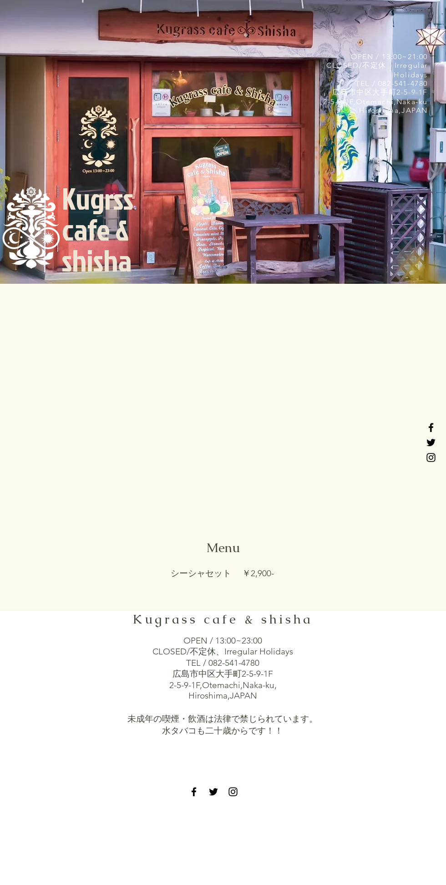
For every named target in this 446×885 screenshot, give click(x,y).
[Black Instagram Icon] (431, 457)
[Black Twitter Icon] (431, 442)
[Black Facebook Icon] (431, 427)
